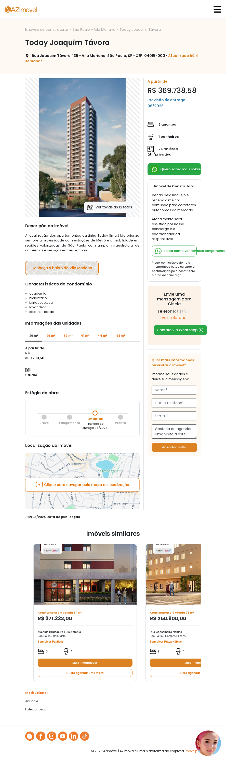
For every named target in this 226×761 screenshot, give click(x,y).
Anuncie (31, 701)
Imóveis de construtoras (47, 29)
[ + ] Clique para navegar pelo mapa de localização (82, 484)
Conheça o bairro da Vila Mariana (62, 267)
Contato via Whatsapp (180, 330)
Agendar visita (174, 447)
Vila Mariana (105, 29)
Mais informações (85, 663)
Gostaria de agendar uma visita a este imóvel (174, 431)
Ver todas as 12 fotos (109, 207)
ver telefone (174, 318)
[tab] (33, 336)
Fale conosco (35, 709)
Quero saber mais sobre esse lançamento (176, 169)
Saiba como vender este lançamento (176, 251)
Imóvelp (191, 751)
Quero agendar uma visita (85, 673)
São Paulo (82, 29)
